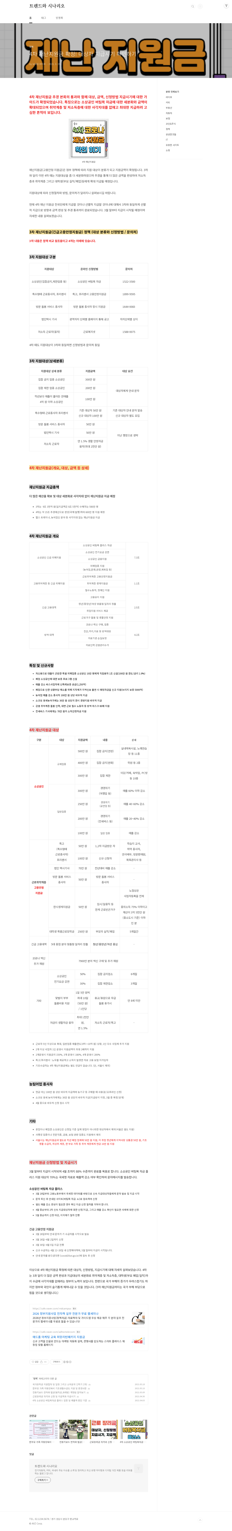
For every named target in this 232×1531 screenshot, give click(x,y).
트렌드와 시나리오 (47, 6)
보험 (168, 118)
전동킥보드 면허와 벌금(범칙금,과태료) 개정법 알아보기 (59, 1392)
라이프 (169, 97)
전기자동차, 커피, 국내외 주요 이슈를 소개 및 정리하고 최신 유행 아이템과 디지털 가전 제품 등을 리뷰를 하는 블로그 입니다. (83, 1472)
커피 (168, 102)
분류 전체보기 (172, 91)
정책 (35, 1378)
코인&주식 (171, 123)
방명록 (59, 18)
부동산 (169, 107)
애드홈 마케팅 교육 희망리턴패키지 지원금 (59, 1337)
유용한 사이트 (172, 145)
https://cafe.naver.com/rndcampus (52, 1308)
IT (167, 139)
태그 (43, 18)
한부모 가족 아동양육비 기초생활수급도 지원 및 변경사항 (60, 1388)
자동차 (169, 113)
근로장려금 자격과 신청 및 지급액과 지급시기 (54, 1396)
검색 (192, 6)
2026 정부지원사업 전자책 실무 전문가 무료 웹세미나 (65, 1313)
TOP (200, 1520)
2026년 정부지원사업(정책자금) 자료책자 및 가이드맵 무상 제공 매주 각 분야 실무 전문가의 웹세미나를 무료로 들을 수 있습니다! (78, 1319)
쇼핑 (168, 150)
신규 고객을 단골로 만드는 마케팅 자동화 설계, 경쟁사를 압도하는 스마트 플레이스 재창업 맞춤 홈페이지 (79, 1342)
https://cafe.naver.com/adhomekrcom (54, 1332)
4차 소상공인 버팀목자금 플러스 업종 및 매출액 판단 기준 (60, 1400)
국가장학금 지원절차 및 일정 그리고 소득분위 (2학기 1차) (60, 1384)
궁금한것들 (171, 134)
